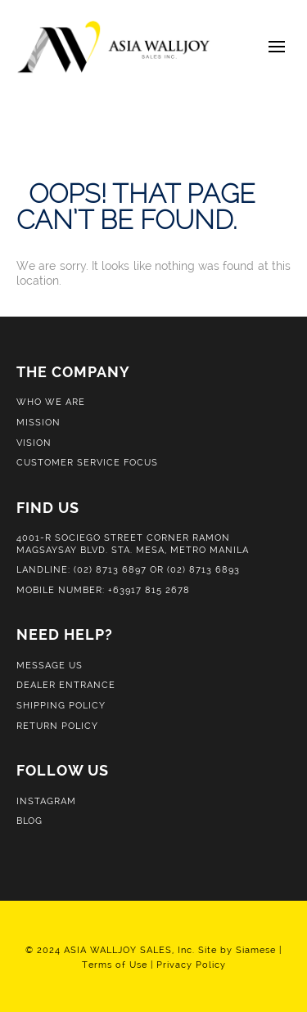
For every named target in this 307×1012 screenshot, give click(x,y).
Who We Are (50, 401)
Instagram (46, 801)
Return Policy (57, 725)
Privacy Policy (191, 964)
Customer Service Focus (87, 462)
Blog (29, 820)
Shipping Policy (61, 705)
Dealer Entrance (65, 684)
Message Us (49, 665)
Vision (34, 442)
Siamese (256, 950)
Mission (38, 422)
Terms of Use (114, 964)
